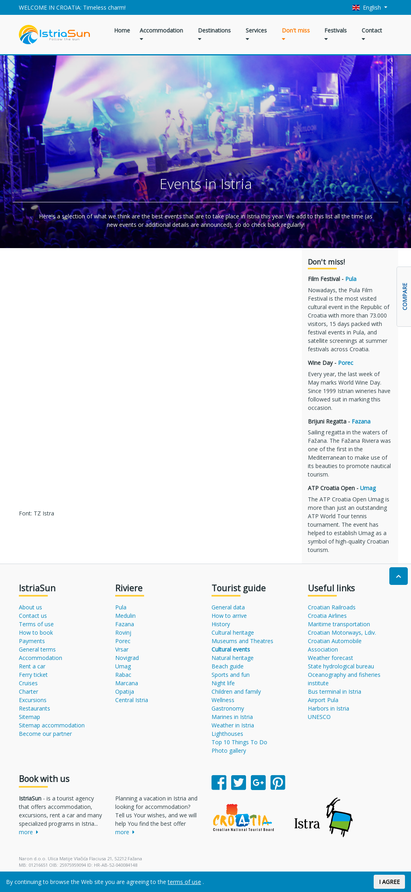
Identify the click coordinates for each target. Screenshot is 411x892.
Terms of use (36, 624)
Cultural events (231, 649)
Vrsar (121, 649)
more (28, 832)
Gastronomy (228, 708)
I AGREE (389, 882)
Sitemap (29, 717)
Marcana (126, 683)
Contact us (33, 615)
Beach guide (228, 666)
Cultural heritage (233, 632)
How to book (36, 632)
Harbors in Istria (328, 708)
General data (228, 607)
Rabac (123, 674)
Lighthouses (227, 733)
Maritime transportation (339, 624)
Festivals (335, 34)
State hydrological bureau (341, 666)
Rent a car (32, 666)
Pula (350, 279)
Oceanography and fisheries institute (344, 679)
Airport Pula (323, 700)
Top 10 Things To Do (239, 742)
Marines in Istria (232, 717)
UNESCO (319, 717)
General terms (37, 649)
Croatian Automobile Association (335, 645)
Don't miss (296, 34)
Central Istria (131, 700)
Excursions (33, 700)
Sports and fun (231, 674)
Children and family (236, 691)
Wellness (223, 700)
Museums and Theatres (242, 641)
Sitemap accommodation (52, 725)
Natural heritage (233, 658)
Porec (345, 363)
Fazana (361, 421)
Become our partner (45, 733)
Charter (28, 691)
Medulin (125, 615)
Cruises (28, 683)
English (367, 7)
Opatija (124, 691)
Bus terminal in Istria (334, 691)
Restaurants (34, 708)
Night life (223, 683)
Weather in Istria (233, 725)
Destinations (214, 34)
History (221, 624)
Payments (32, 641)
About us (30, 607)
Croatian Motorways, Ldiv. (342, 632)
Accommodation (161, 34)
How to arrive (229, 615)
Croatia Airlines (327, 615)
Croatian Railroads (332, 607)
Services (256, 34)
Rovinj (123, 632)
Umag (368, 488)
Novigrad (127, 658)
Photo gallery (229, 750)
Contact (372, 34)
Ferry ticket (33, 674)
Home (122, 30)
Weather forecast (330, 658)
